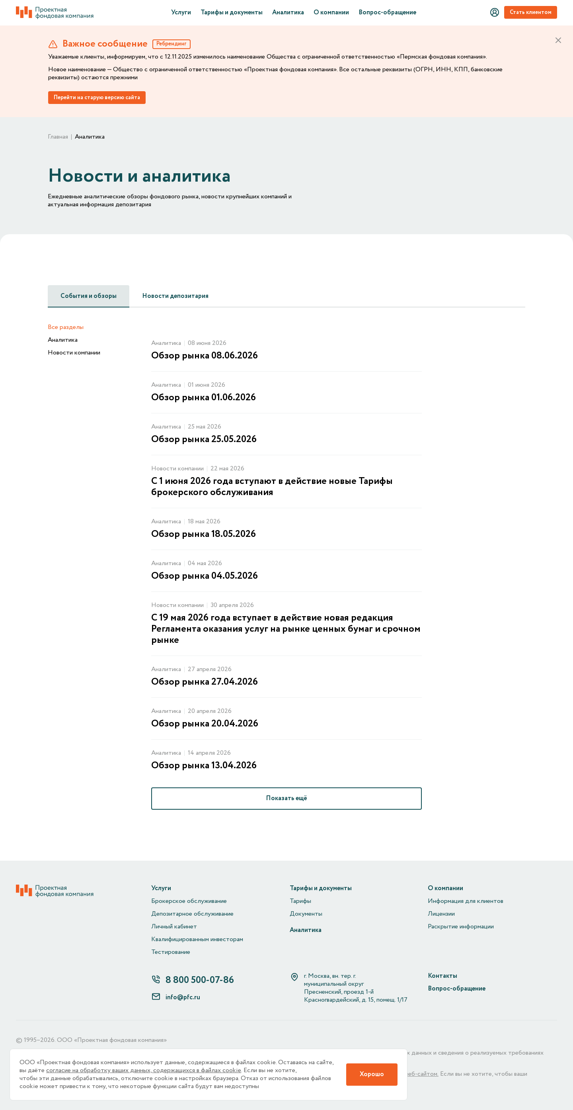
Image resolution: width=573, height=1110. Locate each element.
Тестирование (170, 952)
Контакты (442, 976)
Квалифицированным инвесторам (197, 940)
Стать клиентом (531, 12)
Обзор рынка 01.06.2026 (203, 397)
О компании (331, 13)
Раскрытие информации (461, 927)
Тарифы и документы (232, 13)
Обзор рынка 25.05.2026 (204, 439)
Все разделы (66, 327)
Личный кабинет (174, 927)
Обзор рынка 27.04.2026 (204, 682)
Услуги (181, 13)
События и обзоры (88, 296)
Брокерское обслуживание (189, 901)
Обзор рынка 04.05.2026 (204, 576)
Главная (58, 137)
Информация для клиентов (465, 901)
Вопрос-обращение (387, 13)
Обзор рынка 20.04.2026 (204, 724)
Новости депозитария (175, 296)
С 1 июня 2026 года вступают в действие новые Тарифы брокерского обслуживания (272, 487)
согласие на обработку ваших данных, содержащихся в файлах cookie (143, 1071)
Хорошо (372, 1074)
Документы (306, 914)
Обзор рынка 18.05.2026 (203, 534)
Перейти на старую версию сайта (97, 98)
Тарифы (300, 901)
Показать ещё (286, 798)
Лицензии (441, 914)
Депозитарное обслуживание (192, 914)
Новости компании (74, 353)
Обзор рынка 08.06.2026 (204, 356)
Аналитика (288, 13)
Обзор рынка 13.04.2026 (204, 765)
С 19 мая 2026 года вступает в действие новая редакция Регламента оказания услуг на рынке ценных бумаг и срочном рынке (286, 629)
